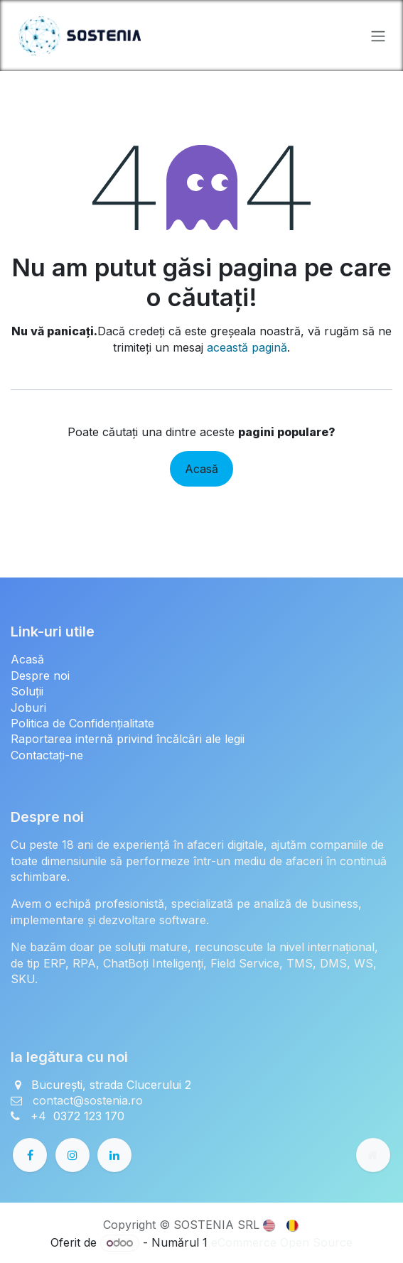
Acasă (201, 469)
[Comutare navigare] (378, 35)
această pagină (247, 347)
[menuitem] (269, 1224)
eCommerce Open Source (282, 1242)
